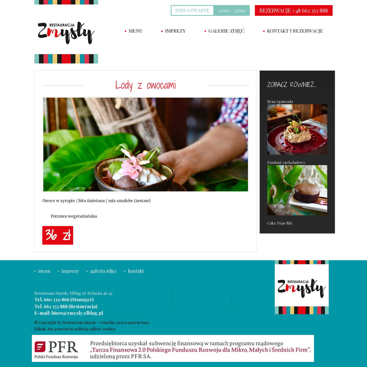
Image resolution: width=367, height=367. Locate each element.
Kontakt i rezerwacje (293, 30)
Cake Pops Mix (280, 223)
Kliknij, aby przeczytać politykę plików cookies (74, 328)
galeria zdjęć (101, 271)
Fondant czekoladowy (297, 188)
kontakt (134, 271)
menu (42, 271)
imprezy (173, 30)
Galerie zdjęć (224, 30)
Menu (133, 30)
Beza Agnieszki (297, 127)
